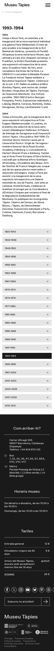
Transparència (29, 641)
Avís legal (8, 639)
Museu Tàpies (17, 5)
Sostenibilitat (10, 646)
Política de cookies (12, 641)
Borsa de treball (32, 644)
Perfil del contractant (13, 644)
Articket (9, 574)
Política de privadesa (24, 639)
